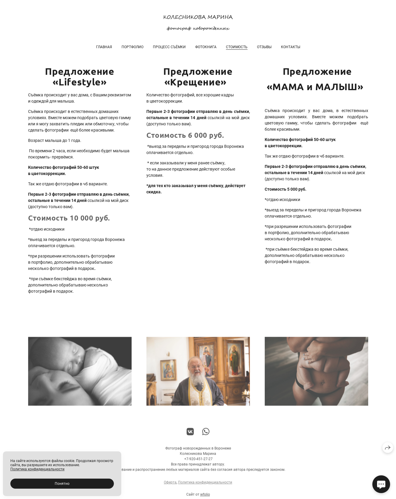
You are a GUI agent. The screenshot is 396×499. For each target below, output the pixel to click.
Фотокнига (205, 47)
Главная (104, 47)
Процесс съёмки (169, 47)
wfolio (205, 497)
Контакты (290, 47)
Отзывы (264, 47)
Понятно (62, 484)
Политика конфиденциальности (205, 484)
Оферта (170, 484)
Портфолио (132, 47)
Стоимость (237, 47)
